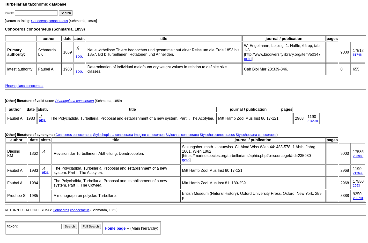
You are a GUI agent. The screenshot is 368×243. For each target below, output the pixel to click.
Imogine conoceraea (149, 135)
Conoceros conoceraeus (73, 135)
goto (247, 59)
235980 (358, 156)
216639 (313, 121)
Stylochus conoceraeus (217, 135)
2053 (356, 185)
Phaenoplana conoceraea (24, 86)
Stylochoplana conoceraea (113, 135)
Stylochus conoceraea (182, 135)
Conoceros (39, 21)
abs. (42, 120)
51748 (357, 54)
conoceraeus (58, 21)
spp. (79, 56)
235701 (358, 198)
